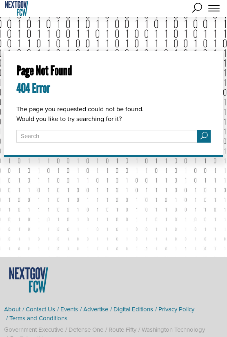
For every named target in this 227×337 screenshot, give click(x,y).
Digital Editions (133, 309)
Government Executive (33, 329)
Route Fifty (122, 329)
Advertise (95, 309)
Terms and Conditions (38, 318)
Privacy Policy (176, 309)
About (12, 309)
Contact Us (40, 309)
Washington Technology (173, 329)
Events (69, 309)
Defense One (86, 329)
